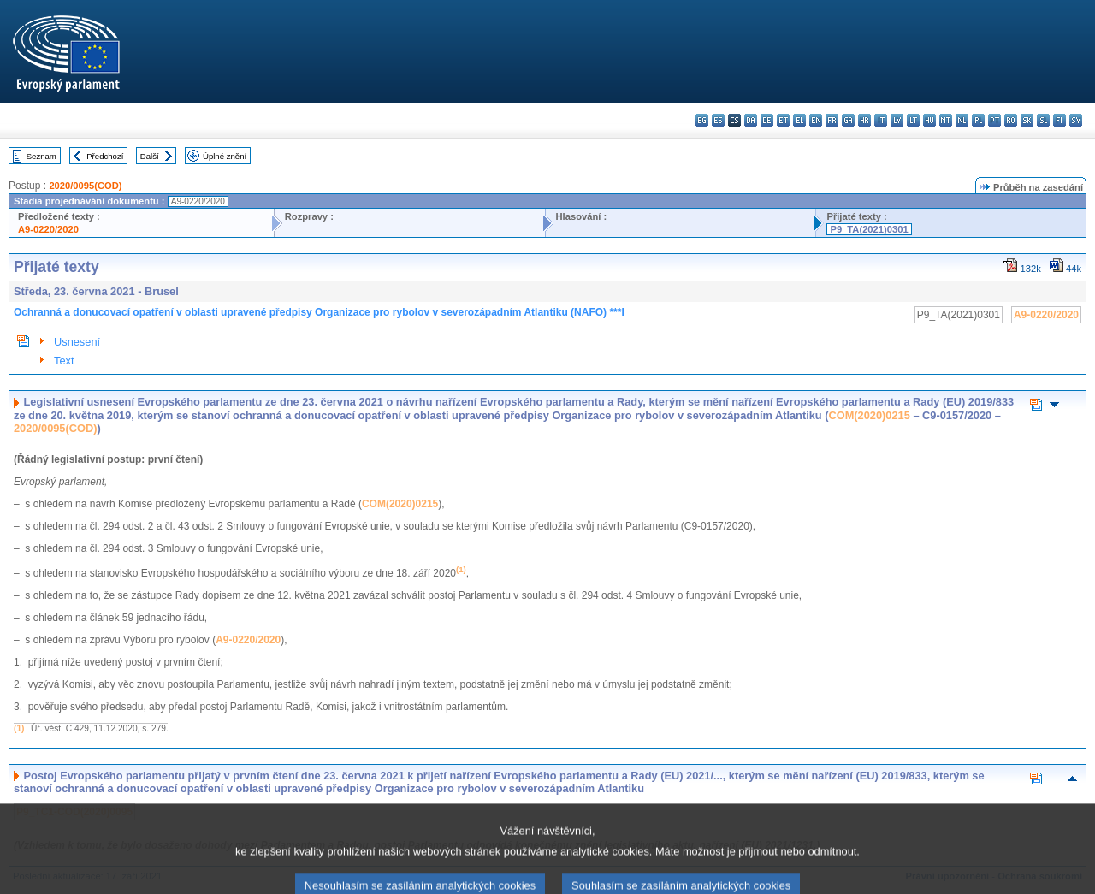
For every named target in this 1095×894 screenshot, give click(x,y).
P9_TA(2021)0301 (869, 229)
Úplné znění (224, 156)
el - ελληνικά (799, 120)
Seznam (41, 156)
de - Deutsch (767, 120)
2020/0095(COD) (85, 186)
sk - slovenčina (1027, 120)
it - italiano (880, 120)
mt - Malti (945, 120)
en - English (815, 120)
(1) (19, 728)
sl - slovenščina (1043, 120)
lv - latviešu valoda (897, 120)
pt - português (994, 120)
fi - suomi (1059, 120)
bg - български (701, 120)
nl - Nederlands (962, 120)
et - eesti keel (783, 120)
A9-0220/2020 (48, 229)
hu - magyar (929, 120)
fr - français (832, 120)
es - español (718, 120)
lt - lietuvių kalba (913, 120)
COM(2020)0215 (869, 415)
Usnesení (77, 341)
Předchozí (104, 156)
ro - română (1010, 120)
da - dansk (750, 120)
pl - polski (978, 120)
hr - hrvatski (864, 120)
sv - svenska (1075, 120)
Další (149, 156)
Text (64, 360)
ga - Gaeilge (848, 120)
